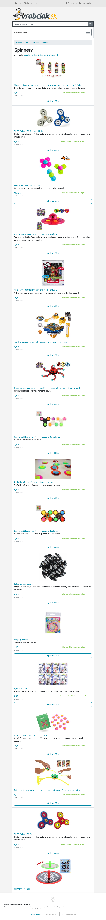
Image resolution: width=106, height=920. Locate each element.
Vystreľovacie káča (22, 688)
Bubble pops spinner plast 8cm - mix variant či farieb (36, 234)
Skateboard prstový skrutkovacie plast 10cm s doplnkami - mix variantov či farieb (48, 85)
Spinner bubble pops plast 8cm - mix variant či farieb (36, 531)
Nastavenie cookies (68, 914)
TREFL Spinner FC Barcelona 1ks (28, 834)
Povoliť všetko (35, 914)
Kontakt (18, 3)
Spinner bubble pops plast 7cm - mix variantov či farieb (37, 437)
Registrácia (85, 3)
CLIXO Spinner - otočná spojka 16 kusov (31, 735)
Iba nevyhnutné (51, 914)
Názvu (51, 55)
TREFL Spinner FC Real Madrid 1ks (28, 131)
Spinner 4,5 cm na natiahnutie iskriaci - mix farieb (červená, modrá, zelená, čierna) (48, 790)
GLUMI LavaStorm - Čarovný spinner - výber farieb (35, 482)
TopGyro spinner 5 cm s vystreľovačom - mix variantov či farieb (40, 342)
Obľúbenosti (29, 55)
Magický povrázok (21, 640)
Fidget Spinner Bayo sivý (24, 584)
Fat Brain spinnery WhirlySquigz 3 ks (29, 185)
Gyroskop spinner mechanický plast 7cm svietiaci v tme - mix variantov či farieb (47, 388)
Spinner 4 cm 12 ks (22, 889)
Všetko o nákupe (30, 3)
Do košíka (53, 101)
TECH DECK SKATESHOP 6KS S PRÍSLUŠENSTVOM (35, 290)
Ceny (42, 55)
